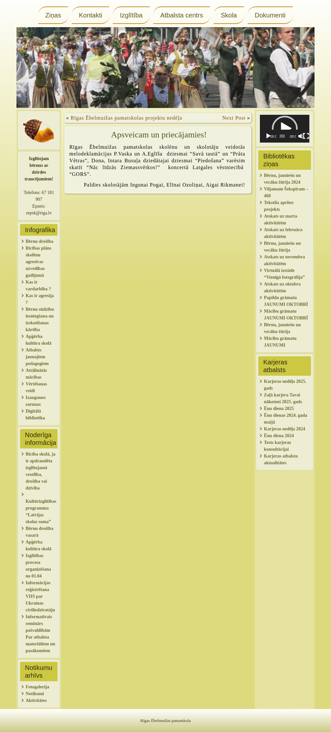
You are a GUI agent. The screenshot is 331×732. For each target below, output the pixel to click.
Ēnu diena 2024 (279, 435)
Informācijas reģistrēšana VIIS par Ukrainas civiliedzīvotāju (40, 596)
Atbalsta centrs (181, 15)
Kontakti (90, 15)
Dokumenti (270, 15)
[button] (285, 129)
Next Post (234, 118)
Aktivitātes (37, 700)
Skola (229, 15)
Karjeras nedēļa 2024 (284, 428)
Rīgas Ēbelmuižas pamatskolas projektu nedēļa (126, 118)
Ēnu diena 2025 (279, 408)
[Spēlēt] (268, 136)
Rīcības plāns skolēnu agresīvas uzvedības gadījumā (38, 262)
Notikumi (35, 693)
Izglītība (131, 15)
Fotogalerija (37, 686)
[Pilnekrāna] (306, 136)
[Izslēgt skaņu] (301, 136)
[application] (284, 129)
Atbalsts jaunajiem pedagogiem (38, 357)
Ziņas (53, 15)
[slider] (282, 136)
